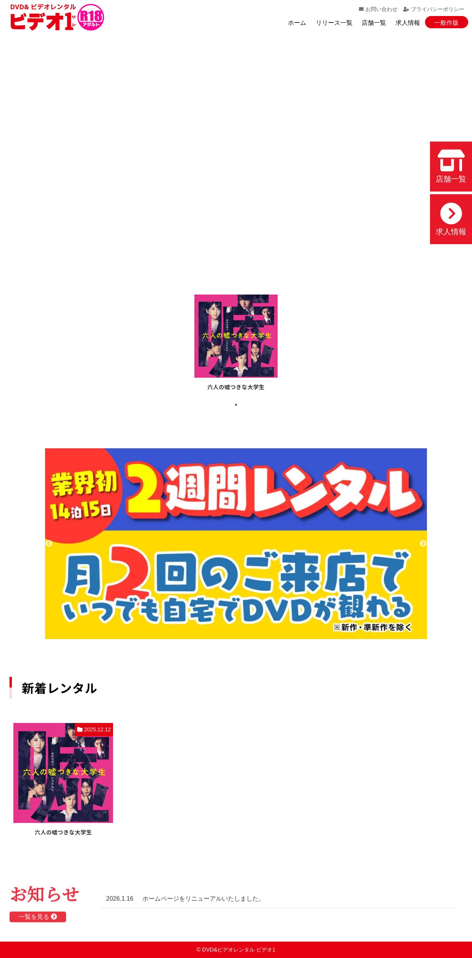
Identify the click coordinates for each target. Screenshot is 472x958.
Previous (49, 543)
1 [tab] (236, 405)
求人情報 (408, 22)
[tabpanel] (236, 344)
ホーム (297, 22)
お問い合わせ (378, 9)
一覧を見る (38, 919)
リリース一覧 (334, 22)
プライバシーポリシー (433, 9)
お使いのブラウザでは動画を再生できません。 (236, 152)
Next (423, 543)
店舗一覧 (374, 22)
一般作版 (446, 22)
